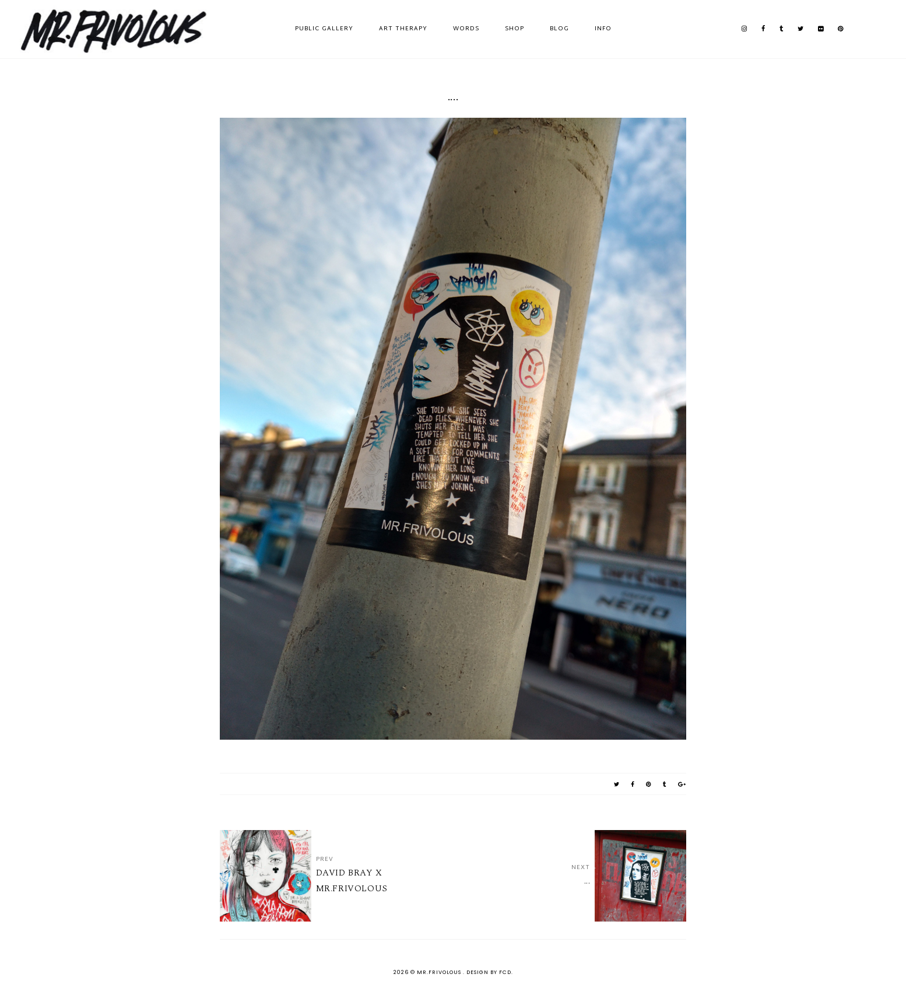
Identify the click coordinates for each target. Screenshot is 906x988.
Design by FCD (488, 972)
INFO (603, 28)
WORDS (466, 28)
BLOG (559, 28)
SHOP (514, 28)
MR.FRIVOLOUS (440, 972)
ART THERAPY (403, 28)
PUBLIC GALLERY (324, 28)
